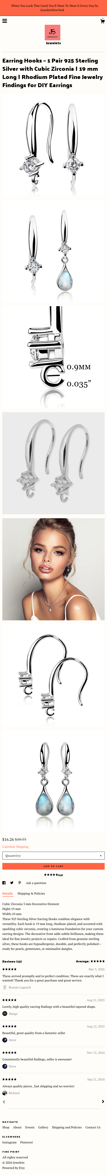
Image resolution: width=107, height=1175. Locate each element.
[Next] (103, 1102)
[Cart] (102, 22)
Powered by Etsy (13, 1168)
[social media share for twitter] (12, 883)
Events (30, 1127)
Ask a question (36, 883)
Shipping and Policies (67, 1127)
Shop (6, 1127)
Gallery (43, 1127)
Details (8, 893)
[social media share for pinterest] (20, 883)
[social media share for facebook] (4, 883)
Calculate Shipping (15, 846)
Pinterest (26, 1142)
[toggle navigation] (4, 21)
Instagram (9, 1142)
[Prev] (3, 1102)
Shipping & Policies (31, 893)
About (17, 1127)
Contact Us (92, 1127)
